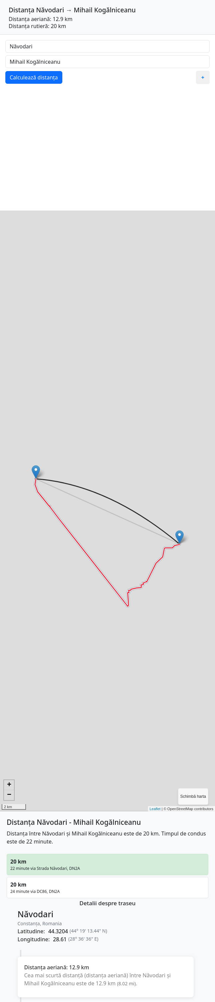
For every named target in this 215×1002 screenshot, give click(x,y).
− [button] (9, 795)
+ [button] (9, 785)
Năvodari (50, 9)
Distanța (21, 9)
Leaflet (155, 809)
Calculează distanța (34, 77)
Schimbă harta (193, 796)
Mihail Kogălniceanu (105, 9)
